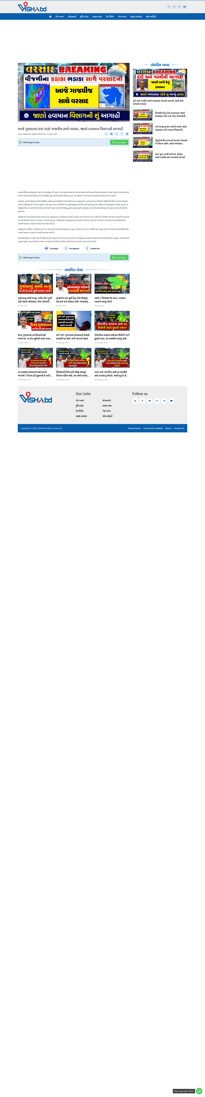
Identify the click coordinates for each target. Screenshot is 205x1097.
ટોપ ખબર (59, 16)
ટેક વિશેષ (110, 16)
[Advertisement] (102, 39)
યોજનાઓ (72, 16)
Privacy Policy (133, 428)
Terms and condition (153, 428)
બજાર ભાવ (97, 16)
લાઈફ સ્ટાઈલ (136, 16)
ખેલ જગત (122, 16)
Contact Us (179, 428)
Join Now (119, 142)
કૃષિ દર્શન (84, 16)
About (168, 428)
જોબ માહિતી (151, 16)
